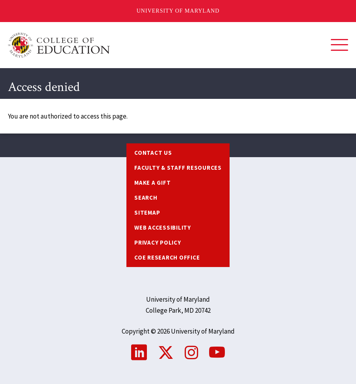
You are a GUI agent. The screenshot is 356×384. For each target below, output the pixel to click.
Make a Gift (152, 182)
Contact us (153, 152)
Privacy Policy (157, 242)
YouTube (217, 352)
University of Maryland (178, 11)
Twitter (166, 352)
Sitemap (147, 212)
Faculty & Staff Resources (178, 167)
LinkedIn (139, 352)
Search (146, 197)
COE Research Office (167, 257)
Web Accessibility (162, 227)
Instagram (191, 352)
